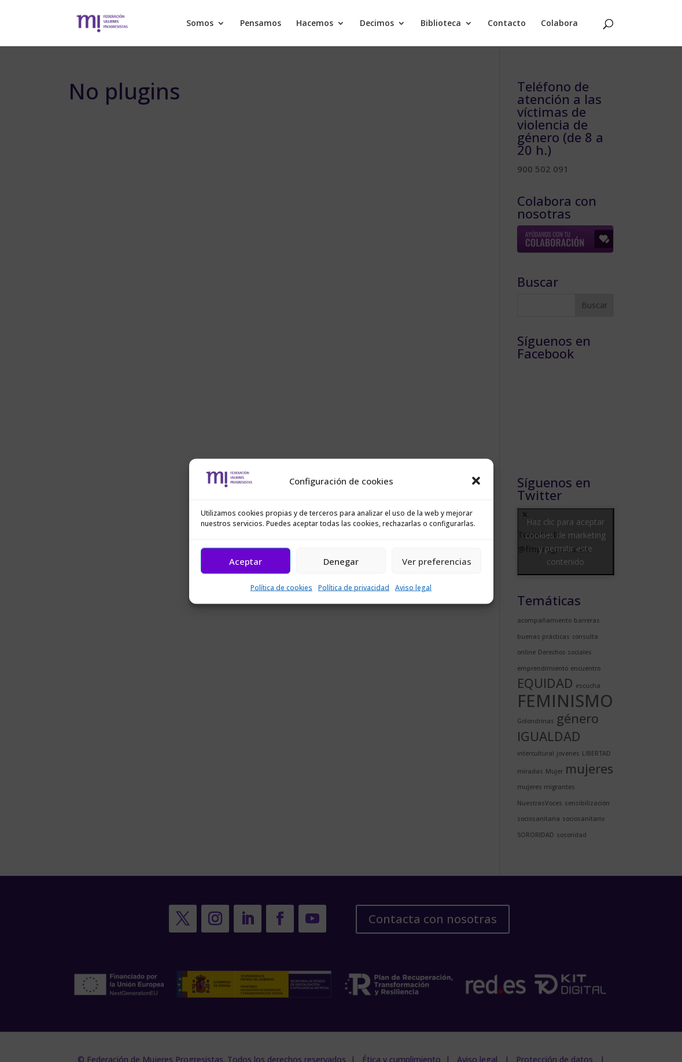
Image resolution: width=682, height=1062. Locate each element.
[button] (476, 481)
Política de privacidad (353, 588)
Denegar (341, 561)
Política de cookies (281, 588)
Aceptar (245, 561)
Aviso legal (413, 588)
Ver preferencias (436, 561)
